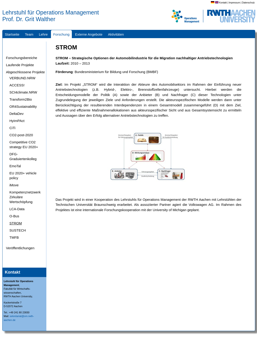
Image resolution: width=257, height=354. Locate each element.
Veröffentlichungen (20, 248)
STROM (15, 223)
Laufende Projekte (20, 65)
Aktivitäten (116, 34)
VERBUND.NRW (22, 78)
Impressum (234, 2)
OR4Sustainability (23, 106)
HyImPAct (17, 121)
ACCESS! (17, 85)
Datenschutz (248, 2)
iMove (14, 185)
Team (29, 34)
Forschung (61, 34)
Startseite (12, 34)
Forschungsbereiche (21, 58)
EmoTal (15, 166)
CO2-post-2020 (21, 135)
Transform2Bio (20, 99)
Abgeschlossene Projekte (25, 72)
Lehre (43, 34)
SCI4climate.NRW (23, 92)
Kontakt (223, 2)
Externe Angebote (88, 34)
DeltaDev (16, 114)
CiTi (12, 128)
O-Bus (14, 216)
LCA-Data (17, 209)
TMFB (14, 237)
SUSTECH (17, 230)
